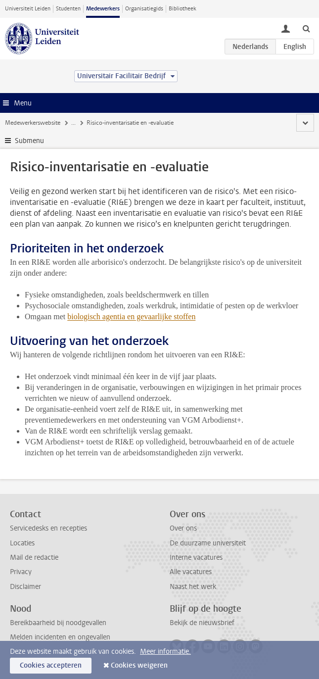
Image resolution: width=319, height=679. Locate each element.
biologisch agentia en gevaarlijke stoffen (131, 316)
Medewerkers (103, 8)
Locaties (22, 543)
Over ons (183, 528)
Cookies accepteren (51, 665)
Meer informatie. (165, 651)
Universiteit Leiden (27, 8)
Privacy (21, 572)
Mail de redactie (34, 557)
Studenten (68, 8)
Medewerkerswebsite (32, 123)
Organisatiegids (144, 8)
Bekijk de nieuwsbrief (202, 623)
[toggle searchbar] (306, 28)
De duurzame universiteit (208, 543)
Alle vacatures (191, 572)
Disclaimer (25, 586)
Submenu (29, 141)
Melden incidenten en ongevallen (60, 637)
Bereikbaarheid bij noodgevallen (58, 623)
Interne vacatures (196, 557)
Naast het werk (193, 586)
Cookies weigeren (139, 665)
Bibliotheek (182, 8)
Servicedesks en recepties (48, 528)
